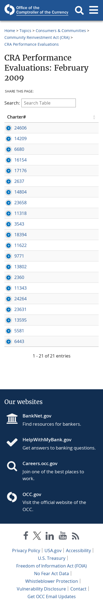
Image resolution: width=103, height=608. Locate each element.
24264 (20, 299)
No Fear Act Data (51, 573)
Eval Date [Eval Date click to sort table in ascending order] (48, 117)
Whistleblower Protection (51, 581)
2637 (19, 181)
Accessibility (78, 551)
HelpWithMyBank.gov (47, 439)
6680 (19, 149)
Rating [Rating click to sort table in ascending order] (75, 117)
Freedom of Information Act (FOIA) (51, 566)
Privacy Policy (26, 551)
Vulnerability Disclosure (41, 589)
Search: (40, 103)
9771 (19, 256)
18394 (20, 235)
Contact (78, 589)
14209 (20, 139)
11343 (20, 288)
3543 (19, 224)
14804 (20, 192)
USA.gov (53, 551)
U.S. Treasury (51, 558)
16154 (20, 160)
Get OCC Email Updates (51, 596)
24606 (20, 128)
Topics (25, 30)
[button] (79, 10)
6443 (19, 341)
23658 (20, 203)
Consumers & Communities (61, 30)
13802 (20, 267)
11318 (20, 213)
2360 (19, 277)
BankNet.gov (37, 416)
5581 (19, 331)
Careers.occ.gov (40, 463)
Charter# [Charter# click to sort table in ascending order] (16, 117)
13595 (20, 320)
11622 (20, 245)
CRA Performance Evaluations (31, 44)
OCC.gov (32, 494)
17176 (20, 171)
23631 (20, 309)
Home (9, 30)
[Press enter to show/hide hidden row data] (19, 128)
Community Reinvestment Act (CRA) (36, 37)
